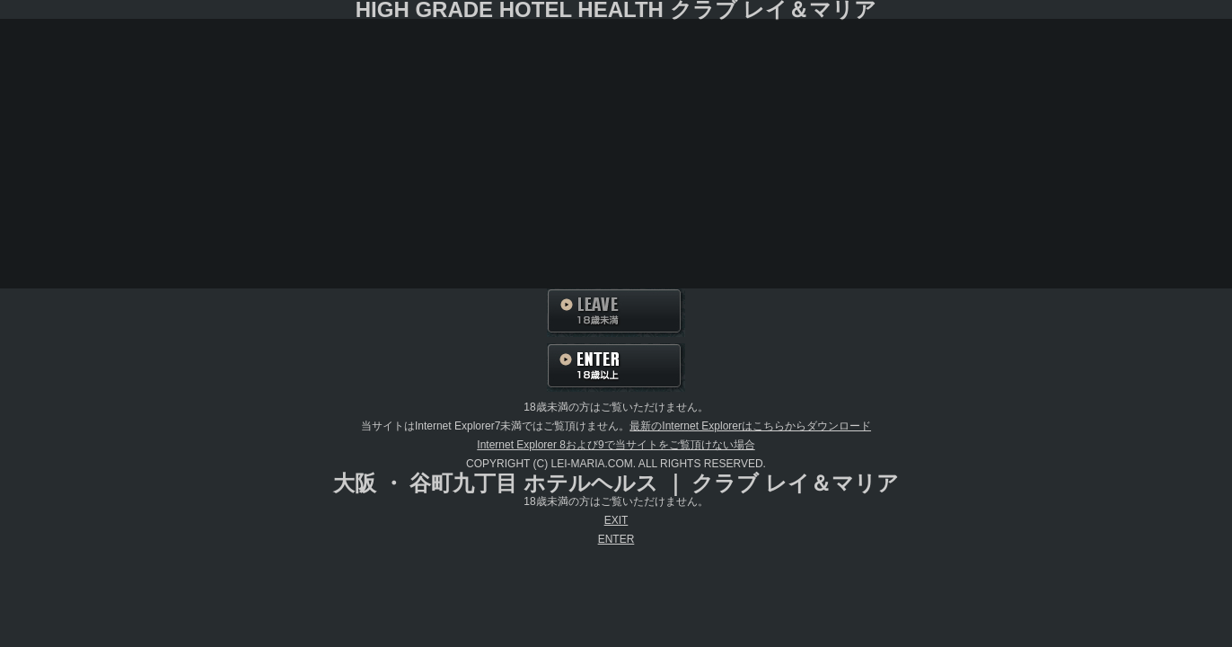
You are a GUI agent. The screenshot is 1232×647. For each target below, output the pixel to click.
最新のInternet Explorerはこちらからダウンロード (750, 426)
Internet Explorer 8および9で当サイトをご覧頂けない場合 (615, 445)
